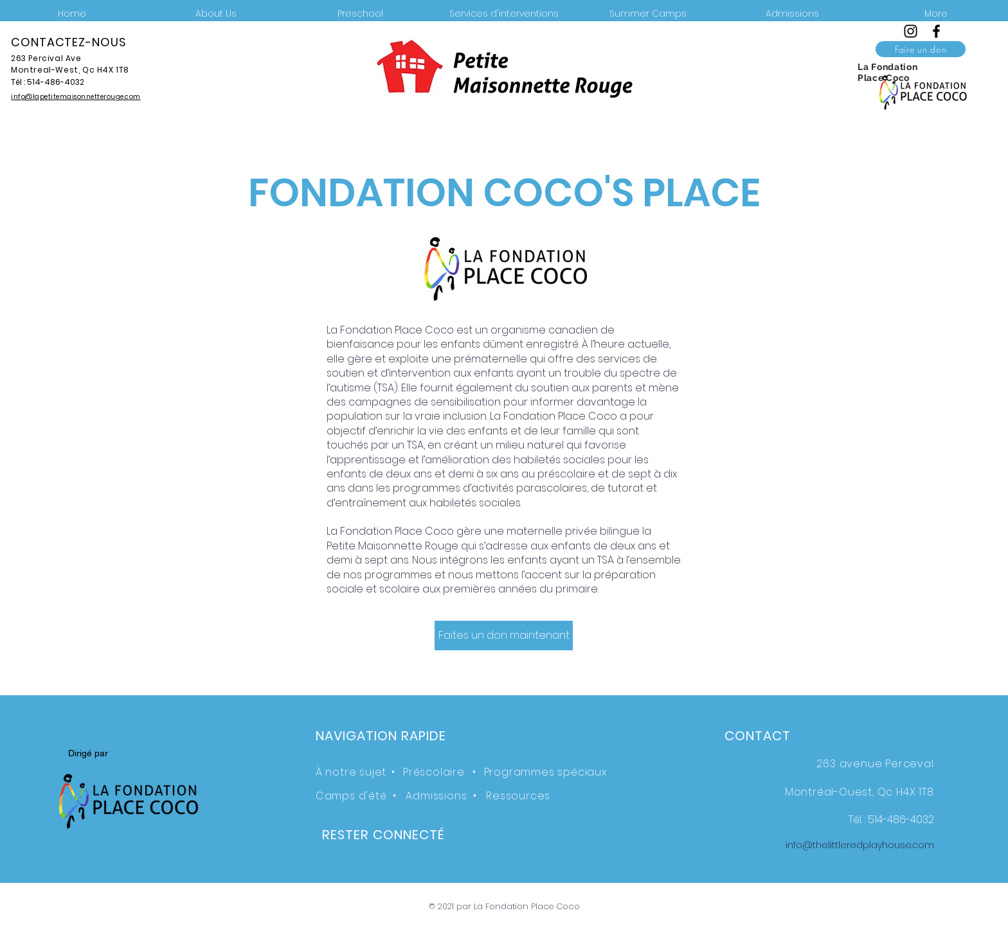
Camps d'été (351, 795)
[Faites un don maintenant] (504, 635)
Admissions (436, 795)
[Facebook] (936, 31)
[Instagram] (910, 31)
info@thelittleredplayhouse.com (860, 845)
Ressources (518, 795)
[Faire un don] (921, 49)
